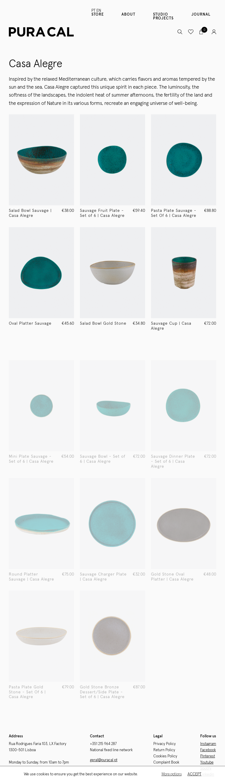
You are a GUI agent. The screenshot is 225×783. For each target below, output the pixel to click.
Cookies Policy (165, 756)
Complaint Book (166, 762)
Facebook (208, 750)
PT (93, 11)
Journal (201, 14)
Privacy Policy (164, 744)
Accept (194, 774)
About (128, 14)
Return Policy (164, 750)
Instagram (208, 744)
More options (171, 774)
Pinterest (207, 756)
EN (98, 11)
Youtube (206, 762)
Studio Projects (163, 16)
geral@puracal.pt (103, 760)
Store (97, 14)
